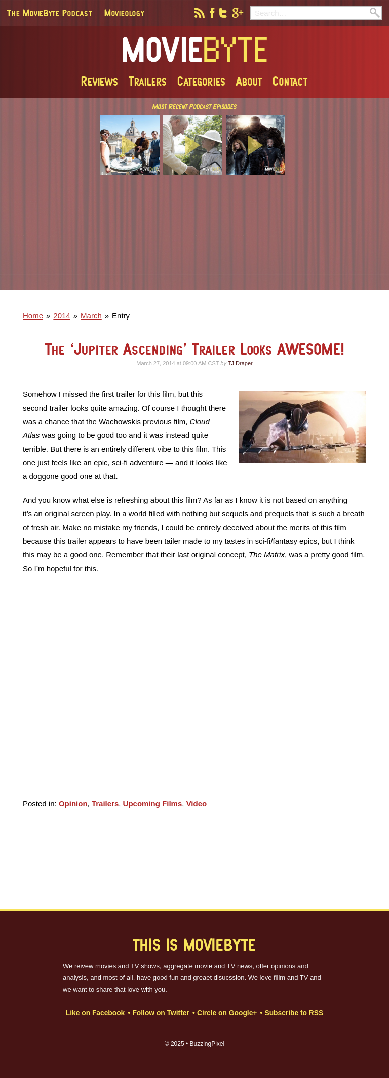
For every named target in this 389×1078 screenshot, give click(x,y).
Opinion (73, 803)
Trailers (148, 81)
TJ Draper (240, 363)
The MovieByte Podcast (49, 13)
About (249, 81)
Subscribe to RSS (293, 1013)
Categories (201, 81)
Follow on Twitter (161, 1013)
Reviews (100, 81)
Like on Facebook (96, 1013)
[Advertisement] (194, 239)
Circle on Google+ (228, 1013)
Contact (290, 81)
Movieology (124, 13)
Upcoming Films (152, 803)
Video (196, 803)
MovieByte (195, 50)
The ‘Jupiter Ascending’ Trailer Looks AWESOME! (194, 349)
